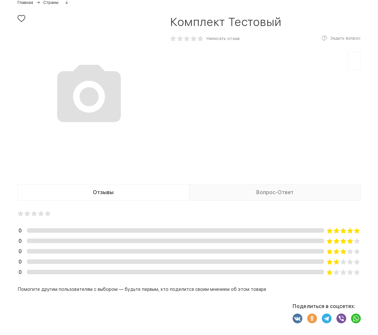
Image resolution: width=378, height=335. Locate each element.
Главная (25, 2)
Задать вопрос (345, 38)
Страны (50, 2)
